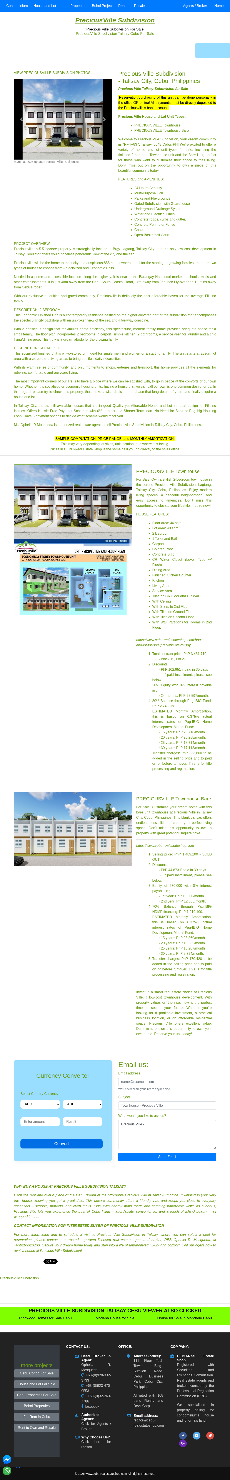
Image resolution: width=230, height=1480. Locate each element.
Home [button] (219, 6)
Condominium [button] (17, 6)
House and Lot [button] (44, 6)
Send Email (167, 1157)
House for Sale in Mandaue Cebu (184, 1318)
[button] (21, 119)
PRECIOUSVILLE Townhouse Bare (161, 130)
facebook (92, 1406)
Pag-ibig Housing (202, 411)
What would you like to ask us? (142, 1116)
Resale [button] (139, 6)
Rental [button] (123, 6)
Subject (124, 1097)
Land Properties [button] (74, 6)
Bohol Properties (37, 1406)
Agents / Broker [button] (195, 6)
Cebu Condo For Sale (37, 1373)
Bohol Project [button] (102, 6)
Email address (129, 1073)
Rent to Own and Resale (37, 1427)
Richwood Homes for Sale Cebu (45, 1318)
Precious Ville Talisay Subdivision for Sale (153, 89)
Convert (61, 1143)
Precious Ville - (167, 1134)
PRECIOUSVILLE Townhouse (157, 125)
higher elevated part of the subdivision (157, 315)
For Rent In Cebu (36, 1417)
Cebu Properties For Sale (37, 1395)
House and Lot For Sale (36, 1384)
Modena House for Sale (115, 1318)
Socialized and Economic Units (90, 268)
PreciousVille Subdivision (115, 20)
